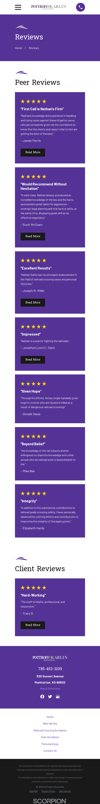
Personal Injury (50, 744)
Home (50, 716)
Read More (32, 152)
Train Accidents (50, 737)
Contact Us (50, 750)
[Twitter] (50, 697)
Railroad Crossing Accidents (50, 730)
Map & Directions (50, 688)
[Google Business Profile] (58, 697)
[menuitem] (33, 791)
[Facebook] (42, 697)
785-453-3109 (50, 669)
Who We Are (50, 723)
